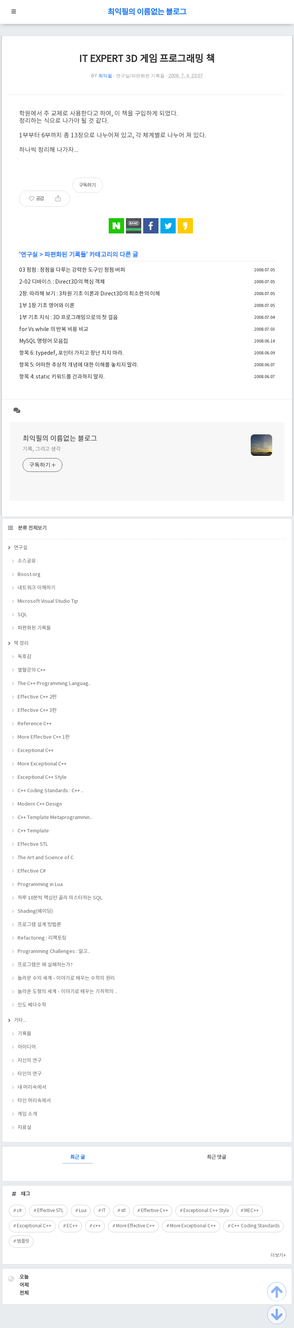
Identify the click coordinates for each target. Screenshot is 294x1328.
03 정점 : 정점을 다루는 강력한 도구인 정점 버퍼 (72, 270)
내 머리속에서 (32, 1087)
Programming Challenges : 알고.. (54, 951)
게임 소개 (27, 1114)
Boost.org (29, 575)
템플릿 (23, 1241)
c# (19, 1210)
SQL (22, 615)
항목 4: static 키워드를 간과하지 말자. (62, 377)
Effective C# (32, 871)
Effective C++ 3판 (37, 710)
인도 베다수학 (32, 1005)
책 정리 (21, 643)
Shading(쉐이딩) (35, 911)
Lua (83, 1210)
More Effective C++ (135, 1226)
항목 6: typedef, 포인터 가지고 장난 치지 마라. (71, 353)
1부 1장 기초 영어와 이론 (47, 306)
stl (123, 1210)
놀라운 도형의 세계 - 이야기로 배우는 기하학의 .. (67, 992)
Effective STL (33, 844)
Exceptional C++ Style (42, 777)
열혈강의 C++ (32, 670)
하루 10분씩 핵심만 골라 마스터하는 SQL (60, 898)
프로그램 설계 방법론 (39, 925)
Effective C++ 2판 (37, 697)
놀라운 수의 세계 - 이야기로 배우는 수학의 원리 (66, 978)
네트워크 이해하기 (37, 588)
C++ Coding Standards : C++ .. (50, 791)
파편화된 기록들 (65, 254)
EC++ (72, 1226)
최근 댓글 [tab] (216, 1157)
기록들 (24, 1034)
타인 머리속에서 (34, 1101)
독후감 (24, 657)
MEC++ (251, 1210)
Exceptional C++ (36, 751)
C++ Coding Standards (255, 1226)
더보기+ (278, 1255)
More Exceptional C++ (42, 764)
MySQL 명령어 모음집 (43, 341)
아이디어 (27, 1047)
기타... (20, 1020)
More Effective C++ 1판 (44, 737)
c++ (97, 1226)
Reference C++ (35, 724)
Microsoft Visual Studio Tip (48, 601)
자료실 (24, 1128)
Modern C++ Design (40, 804)
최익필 (105, 75)
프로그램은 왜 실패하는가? (45, 965)
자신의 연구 (30, 1061)
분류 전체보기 (32, 528)
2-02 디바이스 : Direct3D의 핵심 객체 (62, 282)
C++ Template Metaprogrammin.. (55, 818)
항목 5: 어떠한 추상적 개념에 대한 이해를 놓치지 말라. (78, 365)
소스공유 (27, 561)
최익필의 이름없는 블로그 (147, 12)
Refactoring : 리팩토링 (42, 938)
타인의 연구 (30, 1074)
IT (104, 1210)
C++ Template (33, 831)
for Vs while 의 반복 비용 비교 (53, 329)
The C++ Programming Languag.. (54, 684)
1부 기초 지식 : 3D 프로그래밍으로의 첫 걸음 (68, 318)
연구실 (29, 254)
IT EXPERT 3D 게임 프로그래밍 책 (147, 59)
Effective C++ (154, 1210)
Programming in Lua (40, 885)
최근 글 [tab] (77, 1157)
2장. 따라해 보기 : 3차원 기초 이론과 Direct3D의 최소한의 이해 (89, 294)
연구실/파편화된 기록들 (140, 75)
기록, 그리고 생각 (42, 449)
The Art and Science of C (46, 858)
